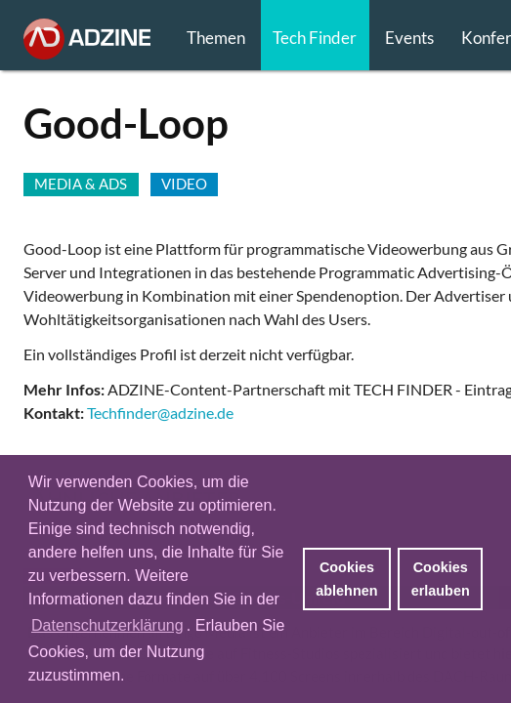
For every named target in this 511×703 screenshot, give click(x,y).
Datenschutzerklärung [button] (107, 625)
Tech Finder (315, 37)
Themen (216, 37)
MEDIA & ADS (80, 183)
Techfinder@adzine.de (160, 412)
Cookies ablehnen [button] (346, 579)
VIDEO (184, 183)
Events (409, 37)
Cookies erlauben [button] (440, 579)
